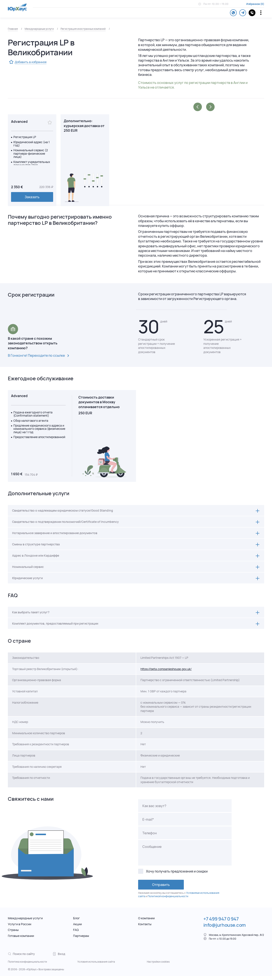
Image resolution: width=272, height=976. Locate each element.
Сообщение (152, 846)
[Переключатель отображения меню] (261, 13)
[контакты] (252, 12)
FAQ (76, 930)
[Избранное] (49, 122)
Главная (13, 29)
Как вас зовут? (154, 805)
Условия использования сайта (96, 961)
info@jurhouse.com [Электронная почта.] (224, 925)
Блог (76, 918)
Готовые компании (21, 936)
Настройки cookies (158, 961)
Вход (58, 954)
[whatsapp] (233, 13)
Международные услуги (39, 29)
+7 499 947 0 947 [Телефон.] (221, 919)
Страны (13, 930)
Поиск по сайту (21, 954)
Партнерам (81, 936)
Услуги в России (19, 924)
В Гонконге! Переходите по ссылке (39, 355)
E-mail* (148, 819)
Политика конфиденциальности (27, 961)
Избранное (253, 4)
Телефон (149, 833)
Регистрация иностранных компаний (83, 29)
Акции (77, 924)
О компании (146, 918)
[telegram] (243, 13)
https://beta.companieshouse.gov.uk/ (166, 669)
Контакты (145, 924)
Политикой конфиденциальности (168, 896)
